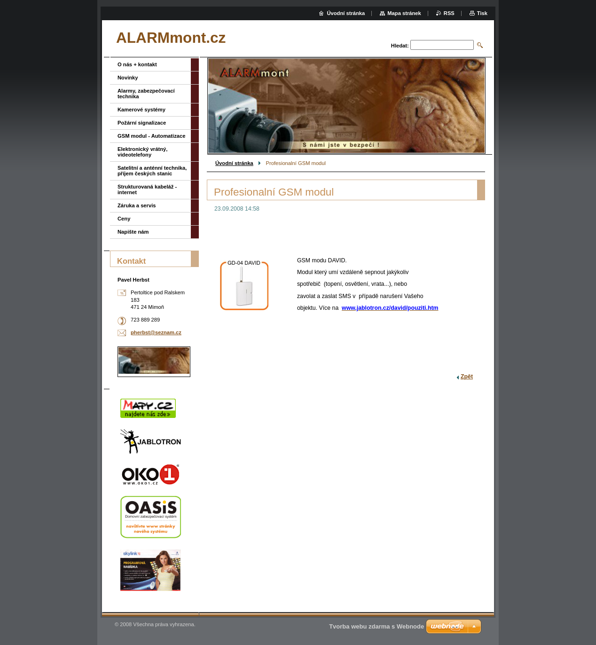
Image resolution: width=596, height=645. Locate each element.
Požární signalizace (142, 123)
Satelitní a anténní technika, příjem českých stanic (152, 170)
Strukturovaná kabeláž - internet (147, 189)
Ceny (124, 218)
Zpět (467, 376)
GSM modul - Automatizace (151, 136)
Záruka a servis (137, 205)
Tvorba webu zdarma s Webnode (376, 626)
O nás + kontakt (137, 64)
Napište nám (133, 232)
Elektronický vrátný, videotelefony (142, 151)
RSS (449, 13)
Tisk (482, 13)
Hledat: (400, 45)
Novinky (128, 77)
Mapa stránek (404, 13)
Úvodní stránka (234, 163)
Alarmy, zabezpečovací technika (146, 93)
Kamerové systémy (141, 109)
